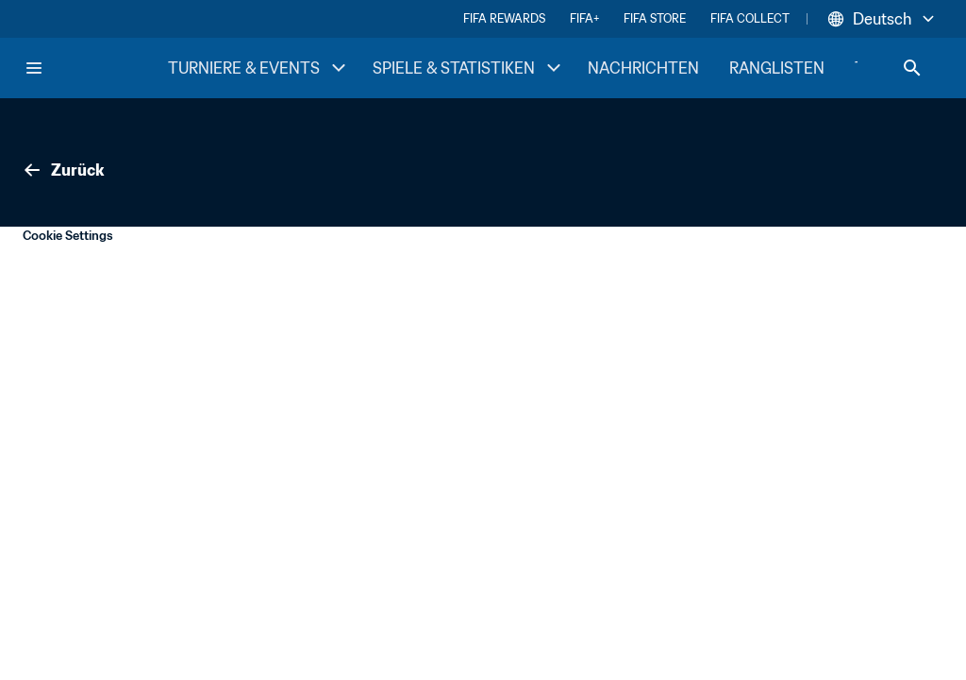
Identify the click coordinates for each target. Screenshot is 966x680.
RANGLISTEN (776, 68)
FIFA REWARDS (504, 18)
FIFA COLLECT (750, 18)
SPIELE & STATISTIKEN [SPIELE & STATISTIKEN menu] (469, 68)
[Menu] (34, 68)
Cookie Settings (68, 236)
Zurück (62, 170)
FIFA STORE (655, 18)
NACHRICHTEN (643, 68)
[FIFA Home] (95, 68)
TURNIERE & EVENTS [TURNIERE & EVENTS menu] (259, 68)
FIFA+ (584, 18)
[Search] (912, 68)
